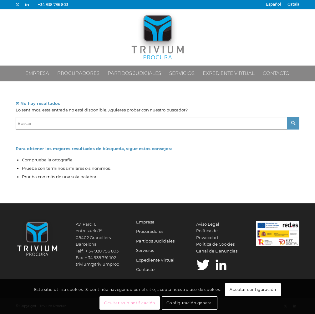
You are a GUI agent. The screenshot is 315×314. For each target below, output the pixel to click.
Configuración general (189, 303)
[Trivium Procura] (158, 37)
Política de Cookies (215, 244)
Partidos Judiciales (155, 240)
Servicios (145, 250)
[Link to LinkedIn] (27, 4)
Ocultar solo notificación (129, 303)
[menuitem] (273, 4)
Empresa (145, 221)
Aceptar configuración (253, 289)
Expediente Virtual (155, 260)
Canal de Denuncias (216, 250)
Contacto (145, 269)
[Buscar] (157, 123)
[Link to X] (17, 4)
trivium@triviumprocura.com (106, 264)
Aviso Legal (207, 224)
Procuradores (149, 231)
